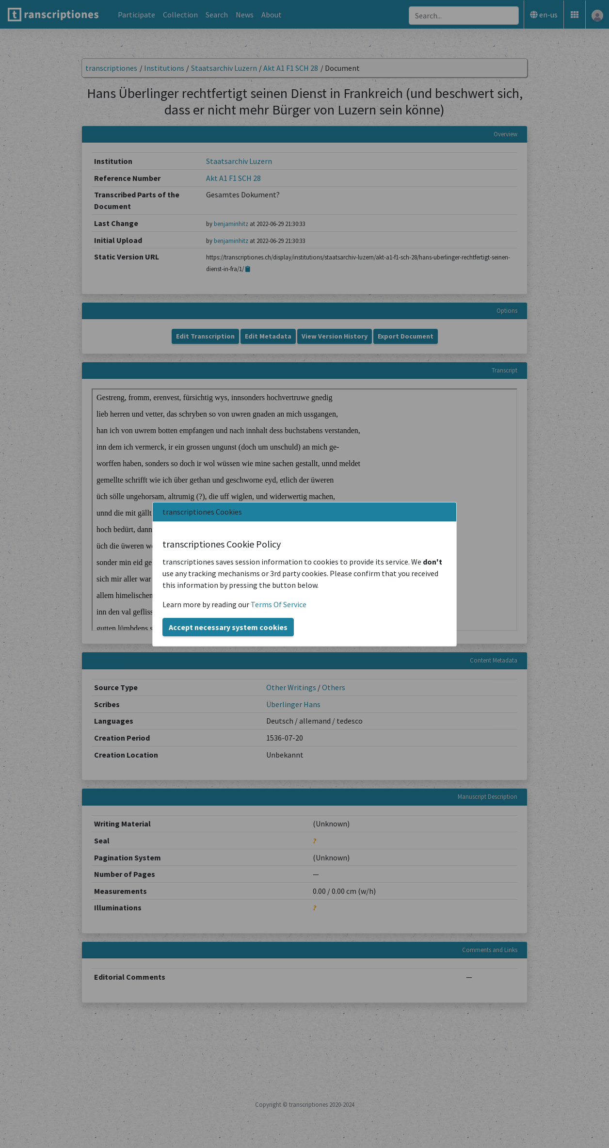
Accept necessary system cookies (228, 627)
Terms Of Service (278, 604)
